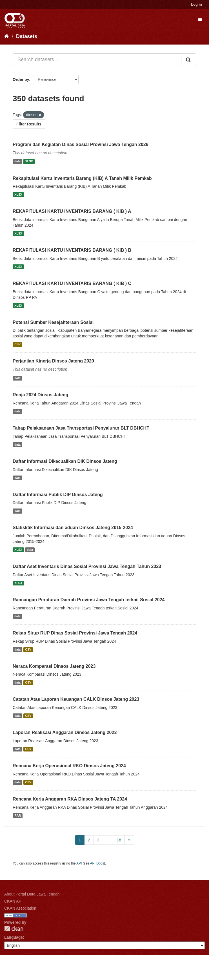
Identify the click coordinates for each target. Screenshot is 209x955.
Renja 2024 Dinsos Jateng (40, 394)
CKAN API (13, 901)
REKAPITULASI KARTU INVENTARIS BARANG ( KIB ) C (72, 283)
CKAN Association (20, 908)
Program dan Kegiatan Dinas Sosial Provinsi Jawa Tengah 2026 (80, 144)
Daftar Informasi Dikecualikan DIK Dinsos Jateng (65, 461)
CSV (17, 344)
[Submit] (188, 59)
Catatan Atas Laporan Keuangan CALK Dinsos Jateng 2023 (76, 699)
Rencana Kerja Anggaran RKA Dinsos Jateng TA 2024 (70, 799)
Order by (21, 79)
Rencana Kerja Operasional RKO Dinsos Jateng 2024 (69, 765)
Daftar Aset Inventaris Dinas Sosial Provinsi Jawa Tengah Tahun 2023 (87, 566)
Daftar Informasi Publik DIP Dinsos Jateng (58, 494)
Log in (196, 4)
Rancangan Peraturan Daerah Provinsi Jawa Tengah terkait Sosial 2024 (88, 599)
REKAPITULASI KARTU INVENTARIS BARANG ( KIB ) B (72, 250)
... (108, 840)
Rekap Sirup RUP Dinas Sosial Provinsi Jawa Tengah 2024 (75, 633)
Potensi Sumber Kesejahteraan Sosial (53, 322)
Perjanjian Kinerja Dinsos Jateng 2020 (53, 361)
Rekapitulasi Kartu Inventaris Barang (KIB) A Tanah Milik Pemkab (82, 178)
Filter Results (28, 124)
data (17, 161)
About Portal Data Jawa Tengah (32, 894)
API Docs (97, 863)
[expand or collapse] (200, 19)
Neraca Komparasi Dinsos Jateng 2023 (54, 666)
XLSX (29, 161)
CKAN (13, 929)
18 (119, 840)
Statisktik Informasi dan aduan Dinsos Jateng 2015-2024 (73, 527)
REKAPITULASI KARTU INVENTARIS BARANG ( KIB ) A (72, 211)
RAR (17, 815)
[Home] (6, 36)
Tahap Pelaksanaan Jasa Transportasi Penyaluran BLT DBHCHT (81, 428)
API (79, 863)
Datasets (26, 36)
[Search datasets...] (97, 59)
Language (13, 937)
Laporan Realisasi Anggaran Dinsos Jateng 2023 (65, 732)
